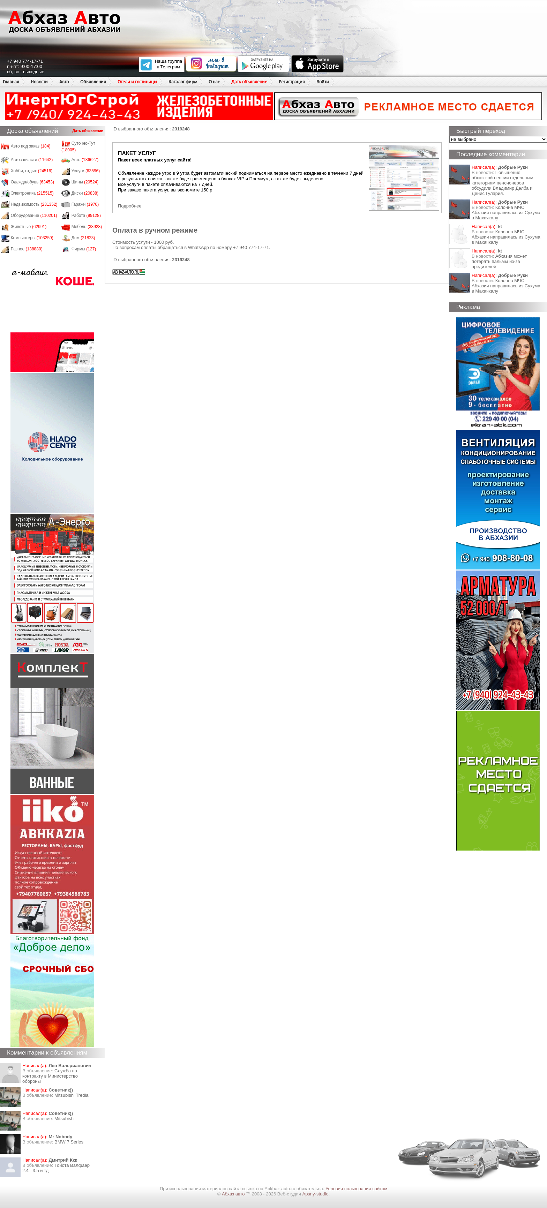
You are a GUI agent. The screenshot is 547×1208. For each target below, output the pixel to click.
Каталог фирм (182, 81)
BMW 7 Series (68, 1142)
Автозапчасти (32, 159)
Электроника (32, 193)
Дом (83, 237)
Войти (322, 81)
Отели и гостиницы (137, 81)
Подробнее (129, 206)
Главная (11, 81)
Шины (85, 182)
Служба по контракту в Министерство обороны (50, 1076)
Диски (85, 193)
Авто (64, 81)
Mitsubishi (64, 1118)
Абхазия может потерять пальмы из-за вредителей (499, 261)
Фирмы (84, 249)
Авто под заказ (31, 146)
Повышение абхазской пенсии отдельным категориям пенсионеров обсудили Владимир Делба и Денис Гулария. (502, 183)
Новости (39, 81)
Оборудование (34, 215)
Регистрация (292, 81)
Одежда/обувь (32, 182)
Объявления (93, 81)
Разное (27, 249)
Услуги (86, 170)
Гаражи (85, 204)
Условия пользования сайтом (356, 1188)
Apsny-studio (315, 1193)
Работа (86, 215)
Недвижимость (34, 204)
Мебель (87, 226)
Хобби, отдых (32, 170)
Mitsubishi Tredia (71, 1095)
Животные (29, 226)
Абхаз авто (234, 1193)
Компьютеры (32, 237)
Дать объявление (249, 81)
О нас (214, 81)
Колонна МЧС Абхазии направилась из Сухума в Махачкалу (506, 212)
